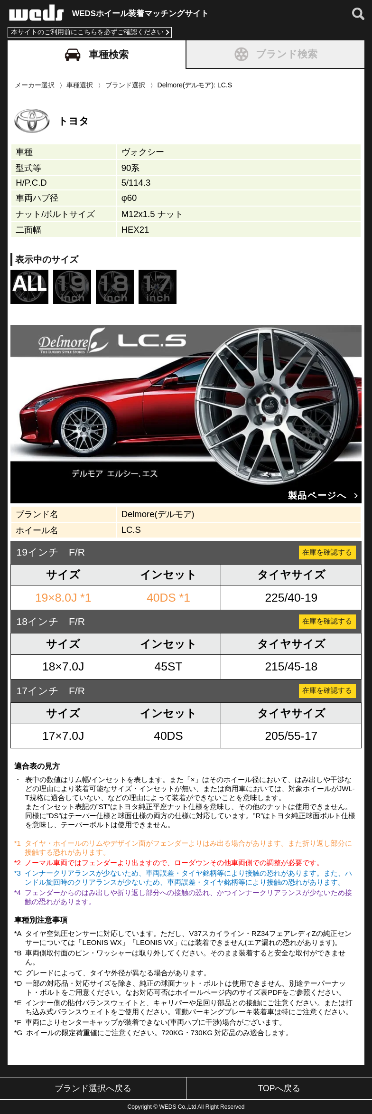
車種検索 (97, 53)
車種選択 (79, 83)
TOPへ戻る (279, 1088)
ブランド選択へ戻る (93, 1088)
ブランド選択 (125, 83)
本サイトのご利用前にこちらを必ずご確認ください (87, 30)
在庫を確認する (322, 551)
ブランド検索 (275, 52)
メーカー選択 (35, 83)
